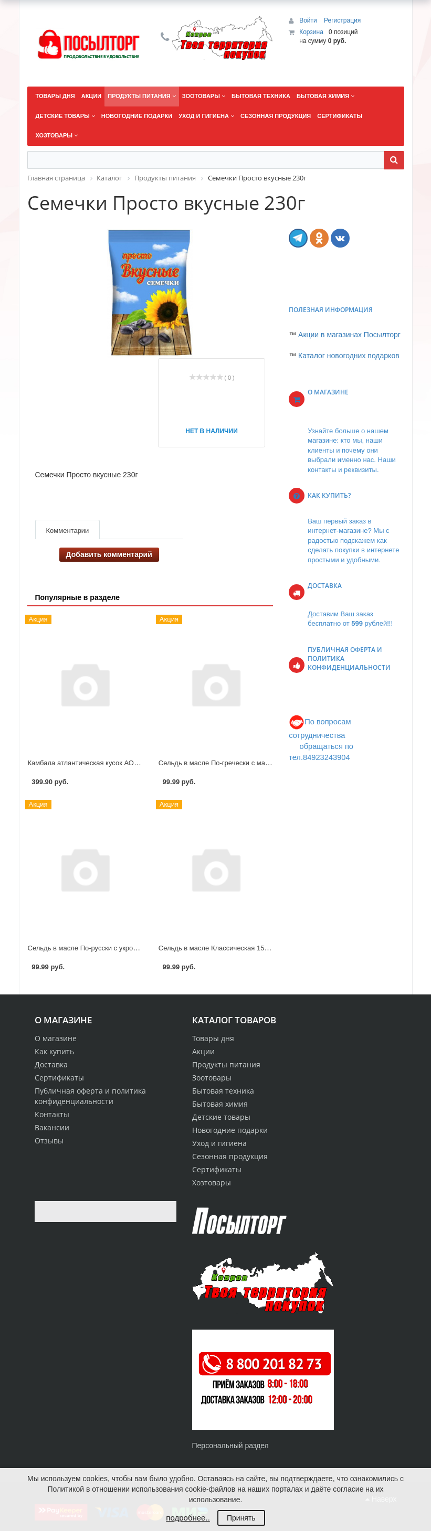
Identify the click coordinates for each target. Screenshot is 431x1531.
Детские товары (221, 1117)
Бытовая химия (220, 1104)
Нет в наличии (211, 431)
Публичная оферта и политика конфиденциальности (90, 1096)
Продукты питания (226, 1064)
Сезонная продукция (230, 1156)
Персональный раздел (230, 1445)
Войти (309, 20)
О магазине (56, 1038)
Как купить (54, 1051)
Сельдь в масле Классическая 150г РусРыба (230, 948)
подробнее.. (187, 1517)
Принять (241, 1518)
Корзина (311, 32)
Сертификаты (59, 1078)
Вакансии (52, 1127)
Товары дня (213, 1038)
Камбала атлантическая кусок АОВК (85, 763)
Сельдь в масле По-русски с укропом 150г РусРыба (110, 948)
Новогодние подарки (230, 1130)
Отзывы (49, 1140)
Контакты (52, 1114)
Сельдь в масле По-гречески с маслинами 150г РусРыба (249, 763)
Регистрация (342, 20)
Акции (203, 1051)
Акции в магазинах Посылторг (349, 334)
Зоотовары (212, 1078)
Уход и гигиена (219, 1143)
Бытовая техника (223, 1091)
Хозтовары (211, 1182)
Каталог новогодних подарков (349, 355)
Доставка (51, 1064)
